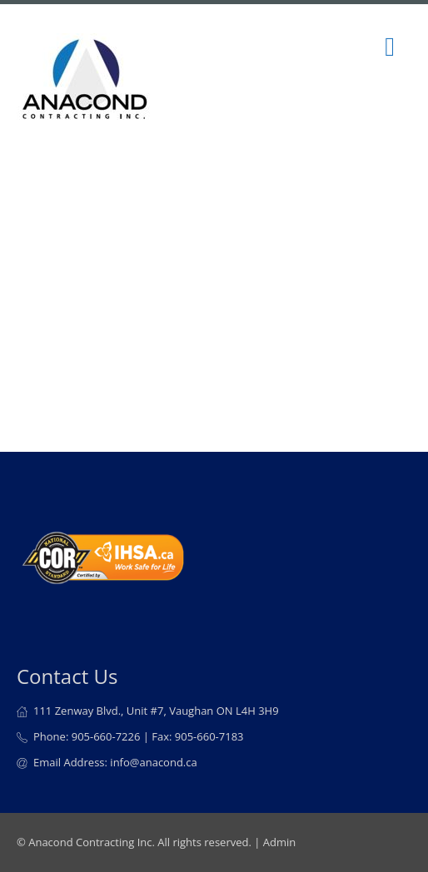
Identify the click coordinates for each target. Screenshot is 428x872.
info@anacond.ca (153, 762)
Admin (279, 842)
